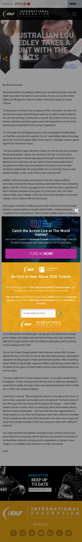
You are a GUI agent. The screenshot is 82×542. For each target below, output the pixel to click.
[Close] (76, 210)
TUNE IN (41, 253)
